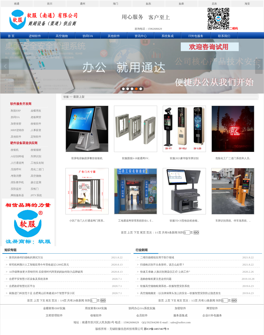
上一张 (5, 66)
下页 (42, 300)
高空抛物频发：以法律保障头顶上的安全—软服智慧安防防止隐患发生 (180, 293)
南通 (16, 3)
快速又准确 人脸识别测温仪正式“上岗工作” (165, 271)
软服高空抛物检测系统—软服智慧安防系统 (165, 286)
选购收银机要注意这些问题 (155, 278)
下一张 (259, 66)
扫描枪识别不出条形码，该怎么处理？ (162, 264)
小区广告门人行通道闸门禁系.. (86, 220)
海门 (115, 3)
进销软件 (35, 36)
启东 (214, 3)
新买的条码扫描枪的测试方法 (26, 257)
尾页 (48, 300)
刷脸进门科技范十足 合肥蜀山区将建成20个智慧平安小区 (42, 293)
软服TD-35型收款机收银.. (184, 220)
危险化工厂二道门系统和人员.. (233, 158)
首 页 (11, 36)
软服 (65, 96)
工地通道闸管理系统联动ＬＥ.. (135, 220)
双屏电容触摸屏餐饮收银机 (87, 158)
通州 (82, 3)
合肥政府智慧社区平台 (22, 286)
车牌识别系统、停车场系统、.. (233, 220)
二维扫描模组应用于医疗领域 (157, 257)
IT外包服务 (195, 36)
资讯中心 (141, 36)
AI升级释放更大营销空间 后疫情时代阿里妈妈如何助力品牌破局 (46, 271)
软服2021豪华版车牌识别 (184, 158)
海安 (247, 3)
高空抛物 (62, 36)
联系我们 (224, 36)
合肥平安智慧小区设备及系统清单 (28, 278)
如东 (148, 3)
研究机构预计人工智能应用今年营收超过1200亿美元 (39, 264)
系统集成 (167, 36)
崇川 (49, 3)
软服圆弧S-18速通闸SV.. (135, 158)
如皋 (181, 3)
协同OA (88, 36)
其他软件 (114, 36)
